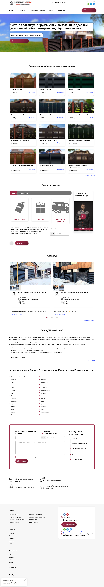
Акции (10, 550)
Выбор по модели (14, 486)
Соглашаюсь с (31, 434)
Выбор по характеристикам (37, 489)
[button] (46, 317)
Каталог (11, 10)
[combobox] (52, 233)
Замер (10, 515)
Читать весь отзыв (17, 314)
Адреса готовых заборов (37, 10)
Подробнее (15, 583)
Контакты (11, 537)
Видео (10, 531)
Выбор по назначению (35, 486)
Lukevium (92, 571)
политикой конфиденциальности (35, 434)
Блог (10, 526)
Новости (11, 529)
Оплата (11, 508)
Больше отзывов (89, 320)
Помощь (11, 547)
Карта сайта (12, 539)
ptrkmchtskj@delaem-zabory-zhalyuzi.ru (75, 504)
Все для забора (33, 494)
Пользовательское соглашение (84, 577)
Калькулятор (22, 10)
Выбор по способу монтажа (17, 491)
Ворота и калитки (14, 494)
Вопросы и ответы (14, 553)
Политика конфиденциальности (85, 574)
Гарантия (11, 513)
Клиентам (12, 501)
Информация (61, 10)
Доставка (11, 505)
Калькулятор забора (18, 41)
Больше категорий (90, 175)
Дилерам (11, 510)
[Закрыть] (25, 580)
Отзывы (51, 10)
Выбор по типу (33, 491)
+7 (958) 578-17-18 (91, 1)
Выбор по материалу (15, 489)
